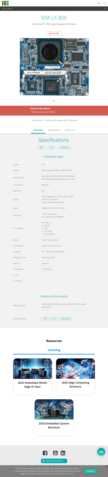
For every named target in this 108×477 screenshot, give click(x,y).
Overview (38, 130)
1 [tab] (54, 101)
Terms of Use (68, 473)
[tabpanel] (54, 67)
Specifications (54, 130)
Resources (70, 130)
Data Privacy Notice (51, 473)
